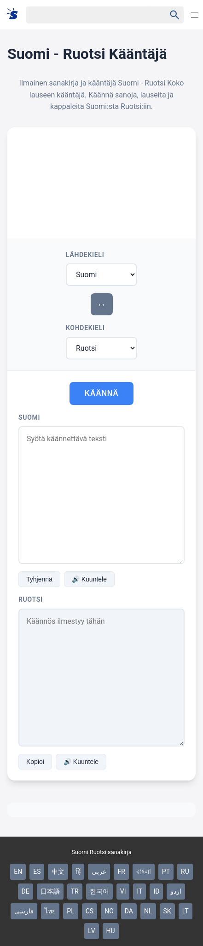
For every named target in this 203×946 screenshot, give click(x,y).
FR (121, 871)
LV (91, 931)
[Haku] (87, 14)
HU (110, 931)
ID (156, 891)
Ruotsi (30, 599)
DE (25, 891)
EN (18, 871)
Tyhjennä (39, 579)
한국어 (99, 891)
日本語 (50, 891)
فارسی (24, 911)
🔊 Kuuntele (89, 579)
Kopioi (35, 761)
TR (75, 891)
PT (166, 871)
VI (123, 891)
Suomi (29, 417)
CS (89, 911)
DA (129, 911)
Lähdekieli (85, 254)
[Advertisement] (101, 178)
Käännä (101, 393)
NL (148, 911)
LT (185, 911)
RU (185, 871)
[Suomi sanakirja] (15, 14)
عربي (99, 871)
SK (167, 911)
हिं (78, 871)
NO (109, 911)
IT (139, 891)
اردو (175, 891)
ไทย (50, 911)
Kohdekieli (85, 327)
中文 (58, 871)
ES (37, 871)
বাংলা (143, 871)
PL (70, 911)
